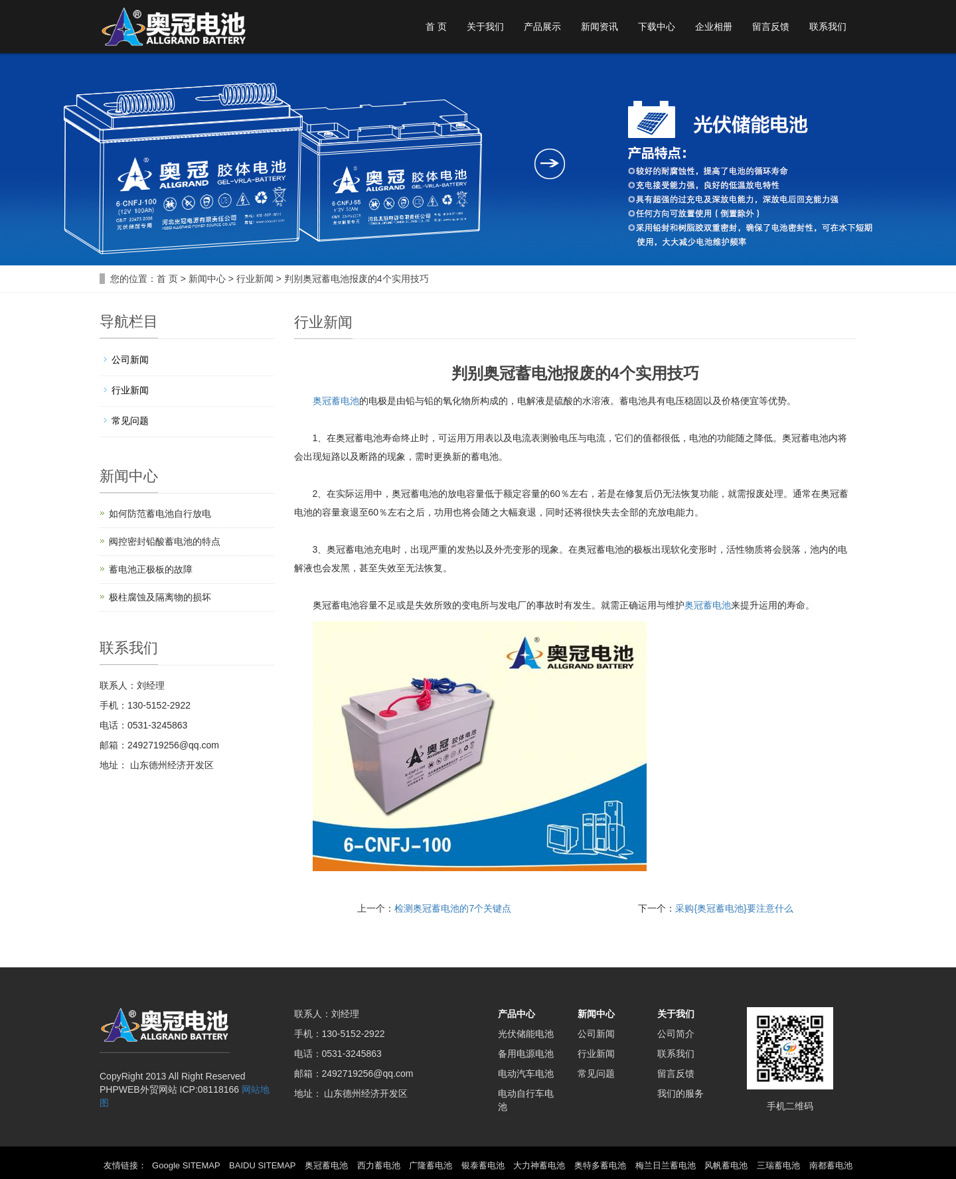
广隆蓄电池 (430, 1165)
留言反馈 (770, 26)
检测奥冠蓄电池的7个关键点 (452, 908)
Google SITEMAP (186, 1165)
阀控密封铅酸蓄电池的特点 (164, 541)
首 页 (436, 26)
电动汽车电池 (526, 1073)
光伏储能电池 (526, 1033)
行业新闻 (255, 278)
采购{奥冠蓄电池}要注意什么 (734, 908)
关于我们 (485, 26)
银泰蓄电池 (483, 1165)
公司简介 (675, 1033)
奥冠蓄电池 (336, 400)
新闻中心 (207, 278)
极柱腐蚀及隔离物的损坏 (160, 597)
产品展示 (542, 26)
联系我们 (827, 26)
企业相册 (713, 26)
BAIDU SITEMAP (262, 1165)
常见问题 (130, 420)
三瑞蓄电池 (778, 1165)
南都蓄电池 (830, 1165)
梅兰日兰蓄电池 (665, 1165)
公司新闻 (130, 359)
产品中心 (516, 1013)
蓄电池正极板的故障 (151, 569)
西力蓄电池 (378, 1165)
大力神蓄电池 (539, 1165)
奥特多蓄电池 (600, 1165)
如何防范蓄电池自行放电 (160, 513)
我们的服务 (680, 1093)
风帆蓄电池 (726, 1165)
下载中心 (656, 26)
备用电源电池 (526, 1053)
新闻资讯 (599, 26)
